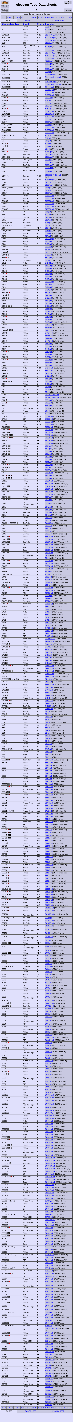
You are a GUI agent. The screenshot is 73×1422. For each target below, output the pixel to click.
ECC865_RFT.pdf (51, 1328)
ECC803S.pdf (50, 1177)
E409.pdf (48, 255)
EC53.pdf (48, 958)
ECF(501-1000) (30, 21)
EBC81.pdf (49, 800)
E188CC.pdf (49, 127)
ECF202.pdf (49, 1373)
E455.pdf (48, 365)
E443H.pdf (49, 330)
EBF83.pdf (49, 859)
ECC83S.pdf (49, 1276)
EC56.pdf (48, 969)
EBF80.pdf (49, 797)
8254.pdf (48, 918)
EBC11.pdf (49, 760)
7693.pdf (48, 574)
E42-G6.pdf (49, 282)
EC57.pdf (48, 974)
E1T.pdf (48, 143)
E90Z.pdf (48, 577)
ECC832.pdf (49, 1273)
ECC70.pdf (49, 1155)
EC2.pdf (48, 940)
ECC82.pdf (49, 1228)
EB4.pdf (48, 722)
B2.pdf (47, 29)
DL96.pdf (48, 682)
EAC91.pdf (49, 687)
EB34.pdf (48, 719)
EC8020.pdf (49, 1006)
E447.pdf (48, 349)
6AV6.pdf (48, 811)
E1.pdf (47, 32)
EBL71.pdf (49, 905)
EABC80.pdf (49, 666)
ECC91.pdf (49, 1344)
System (40, 24)
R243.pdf (48, 966)
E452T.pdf (48, 357)
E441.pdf (48, 309)
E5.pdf (47, 389)
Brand (26, 24)
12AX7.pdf (49, 1268)
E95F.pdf (48, 596)
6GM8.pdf (48, 1326)
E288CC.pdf (49, 204)
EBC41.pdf (49, 789)
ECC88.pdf (49, 1333)
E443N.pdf (49, 333)
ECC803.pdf (49, 1174)
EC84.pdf (48, 1024)
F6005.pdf (48, 61)
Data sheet (50, 24)
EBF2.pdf (48, 830)
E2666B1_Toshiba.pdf (53, 175)
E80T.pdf (48, 462)
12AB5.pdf (49, 1217)
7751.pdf (48, 160)
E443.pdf (48, 327)
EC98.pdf (48, 1092)
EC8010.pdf (49, 1000)
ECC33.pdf (49, 1126)
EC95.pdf (48, 1087)
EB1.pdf (48, 711)
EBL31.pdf (49, 902)
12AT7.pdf (49, 1201)
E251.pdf (48, 171)
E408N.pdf (49, 249)
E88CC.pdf (49, 536)
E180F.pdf (48, 98)
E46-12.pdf (49, 368)
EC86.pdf (48, 1027)
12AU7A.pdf (49, 1230)
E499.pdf (48, 384)
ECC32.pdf (49, 1121)
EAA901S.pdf (50, 639)
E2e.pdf (48, 217)
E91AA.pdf (49, 580)
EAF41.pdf (49, 693)
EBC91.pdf (49, 814)
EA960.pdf (49, 631)
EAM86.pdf (49, 709)
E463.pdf (48, 381)
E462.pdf (48, 376)
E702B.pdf (49, 419)
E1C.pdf (48, 138)
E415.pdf (48, 271)
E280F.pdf (48, 182)
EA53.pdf (48, 623)
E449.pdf (48, 354)
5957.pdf (48, 225)
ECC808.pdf (49, 1193)
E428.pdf (48, 295)
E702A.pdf (49, 416)
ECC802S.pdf (50, 1163)
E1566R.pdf (49, 90)
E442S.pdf (49, 325)
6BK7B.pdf (49, 1394)
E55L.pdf (48, 400)
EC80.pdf (48, 988)
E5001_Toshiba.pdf (52, 395)
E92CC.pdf (49, 588)
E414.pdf (48, 268)
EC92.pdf (48, 1071)
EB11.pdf (48, 714)
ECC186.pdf (49, 1095)
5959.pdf (48, 260)
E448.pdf (48, 352)
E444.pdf (48, 338)
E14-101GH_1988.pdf (53, 84)
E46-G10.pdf (49, 370)
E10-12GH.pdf (50, 35)
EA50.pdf (48, 606)
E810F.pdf (48, 465)
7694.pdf (48, 601)
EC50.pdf (48, 943)
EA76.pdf (48, 625)
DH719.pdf (49, 679)
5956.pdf (48, 223)
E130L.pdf (49, 64)
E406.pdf (48, 241)
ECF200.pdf (49, 1360)
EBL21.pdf (49, 889)
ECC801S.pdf (50, 1158)
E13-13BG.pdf (50, 50)
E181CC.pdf (49, 111)
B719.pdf (48, 1312)
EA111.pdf (49, 604)
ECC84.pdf (49, 1279)
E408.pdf (48, 247)
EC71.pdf (48, 982)
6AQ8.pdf (48, 1320)
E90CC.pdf (49, 561)
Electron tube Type (10, 24)
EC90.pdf (48, 1055)
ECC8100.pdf (50, 1220)
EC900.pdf (49, 1058)
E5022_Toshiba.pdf (52, 397)
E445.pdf (48, 344)
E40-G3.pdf (49, 239)
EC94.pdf (48, 1084)
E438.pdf (48, 306)
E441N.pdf (49, 311)
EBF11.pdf (49, 819)
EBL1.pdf (48, 873)
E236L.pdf (49, 162)
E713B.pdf (49, 424)
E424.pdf (48, 287)
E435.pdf (48, 303)
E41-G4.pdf (49, 263)
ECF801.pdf (49, 1397)
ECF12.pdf (49, 1357)
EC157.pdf (49, 926)
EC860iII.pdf (49, 1037)
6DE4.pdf (48, 1341)
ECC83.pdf (49, 1252)
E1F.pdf (48, 141)
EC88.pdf (48, 1043)
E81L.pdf (48, 475)
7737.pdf (48, 125)
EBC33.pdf (49, 784)
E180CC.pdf (49, 92)
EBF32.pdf (49, 840)
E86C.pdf (48, 518)
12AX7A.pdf (49, 1255)
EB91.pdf (48, 746)
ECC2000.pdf (50, 1110)
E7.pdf (47, 414)
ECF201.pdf (49, 1368)
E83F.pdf (48, 497)
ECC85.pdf (49, 1297)
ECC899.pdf (49, 1352)
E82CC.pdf (49, 481)
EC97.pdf (48, 1089)
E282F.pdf (48, 190)
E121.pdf (48, 46)
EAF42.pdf (49, 695)
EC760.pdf (49, 985)
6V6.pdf (48, 1365)
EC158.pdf (49, 933)
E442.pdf (48, 314)
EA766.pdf (49, 628)
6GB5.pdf (48, 1405)
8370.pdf (48, 231)
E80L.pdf (48, 451)
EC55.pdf (48, 961)
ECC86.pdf (49, 1323)
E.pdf (47, 27)
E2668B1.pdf (50, 179)
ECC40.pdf (49, 1142)
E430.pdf (48, 301)
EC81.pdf (48, 1011)
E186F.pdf (48, 119)
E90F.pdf (48, 571)
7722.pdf (48, 188)
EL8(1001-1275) (58, 21)
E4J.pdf (48, 387)
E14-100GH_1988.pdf (53, 77)
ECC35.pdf (49, 1137)
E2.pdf (47, 149)
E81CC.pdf (49, 473)
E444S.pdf (49, 341)
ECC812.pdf (49, 1222)
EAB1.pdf (48, 655)
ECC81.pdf (49, 1198)
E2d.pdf (48, 214)
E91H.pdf (48, 585)
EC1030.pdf (49, 920)
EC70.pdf (48, 980)
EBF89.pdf (49, 862)
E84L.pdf (48, 507)
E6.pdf (47, 408)
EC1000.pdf (49, 908)
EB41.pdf (48, 741)
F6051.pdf (48, 135)
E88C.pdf (48, 528)
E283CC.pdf (49, 196)
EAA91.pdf (49, 644)
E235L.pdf (49, 152)
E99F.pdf (48, 598)
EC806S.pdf (49, 523)
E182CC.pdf (49, 114)
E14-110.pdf (49, 87)
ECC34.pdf (49, 1132)
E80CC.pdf (49, 427)
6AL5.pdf (48, 749)
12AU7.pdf (49, 1247)
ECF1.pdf (48, 1354)
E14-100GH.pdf (50, 74)
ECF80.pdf (49, 1379)
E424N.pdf (49, 292)
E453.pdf (48, 362)
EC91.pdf (48, 1063)
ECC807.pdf (49, 1187)
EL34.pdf (48, 220)
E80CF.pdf (49, 435)
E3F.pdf (48, 72)
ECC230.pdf (49, 1118)
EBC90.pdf (49, 808)
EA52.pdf (48, 617)
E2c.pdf (48, 212)
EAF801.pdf (49, 706)
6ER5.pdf (48, 1107)
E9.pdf (47, 555)
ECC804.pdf (49, 1185)
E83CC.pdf (49, 489)
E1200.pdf (49, 43)
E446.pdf (48, 346)
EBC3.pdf (48, 765)
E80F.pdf (48, 446)
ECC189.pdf (49, 1098)
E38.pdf (48, 228)
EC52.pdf (48, 956)
